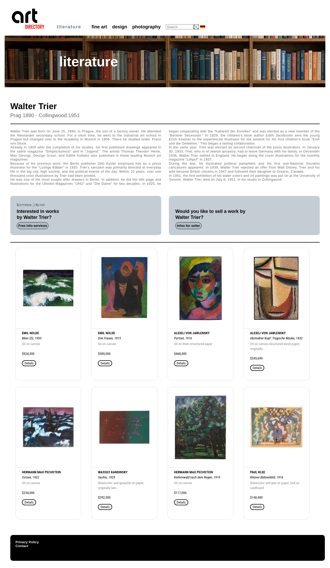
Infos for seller (188, 226)
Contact (21, 546)
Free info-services (32, 226)
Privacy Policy (27, 542)
